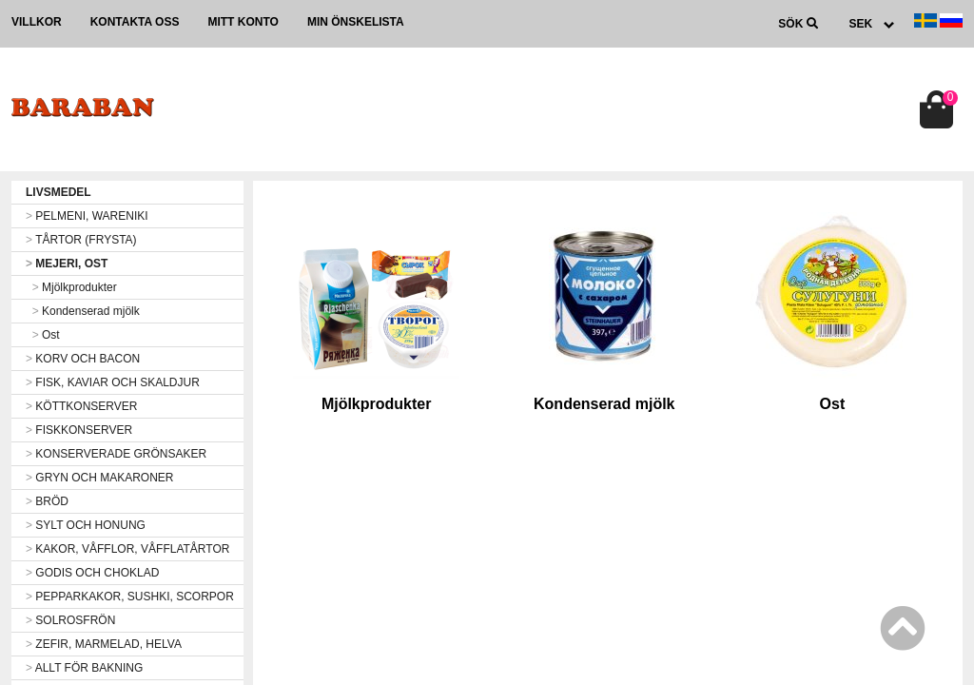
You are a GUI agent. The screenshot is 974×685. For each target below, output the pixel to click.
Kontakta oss (135, 22)
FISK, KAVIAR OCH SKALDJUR (113, 382)
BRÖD (47, 501)
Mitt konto (242, 22)
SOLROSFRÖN (70, 620)
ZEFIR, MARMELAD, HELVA (104, 644)
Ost (43, 335)
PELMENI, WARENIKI (87, 216)
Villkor (36, 22)
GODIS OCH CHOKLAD (92, 572)
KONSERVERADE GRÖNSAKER (116, 453)
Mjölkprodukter (71, 287)
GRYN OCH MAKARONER (99, 477)
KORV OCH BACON (83, 358)
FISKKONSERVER (79, 430)
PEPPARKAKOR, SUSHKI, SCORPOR (130, 596)
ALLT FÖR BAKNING (84, 668)
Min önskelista (355, 22)
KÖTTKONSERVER (81, 406)
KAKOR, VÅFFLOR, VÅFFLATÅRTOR (127, 549)
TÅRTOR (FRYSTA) (81, 239)
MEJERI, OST (66, 263)
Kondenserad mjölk (83, 311)
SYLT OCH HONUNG (86, 525)
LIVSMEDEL (58, 192)
